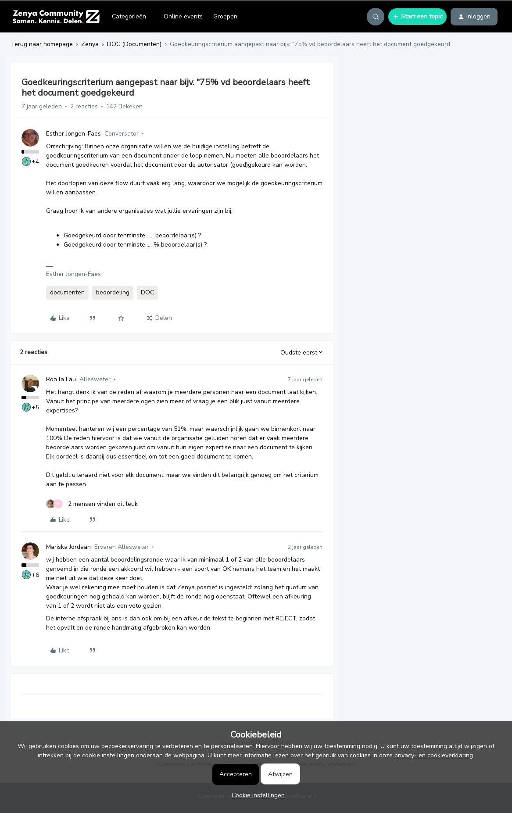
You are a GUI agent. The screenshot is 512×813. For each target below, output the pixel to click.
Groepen (225, 16)
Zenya (90, 44)
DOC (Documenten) (134, 44)
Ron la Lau (61, 379)
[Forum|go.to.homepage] (56, 16)
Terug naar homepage (42, 44)
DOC (147, 292)
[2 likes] (92, 504)
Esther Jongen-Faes (73, 133)
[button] (417, 16)
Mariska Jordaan (68, 547)
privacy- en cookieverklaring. (434, 755)
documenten (67, 292)
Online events (183, 16)
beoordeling (112, 292)
